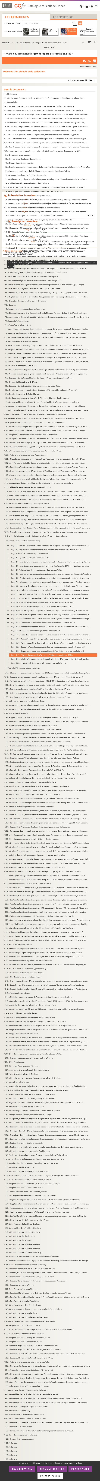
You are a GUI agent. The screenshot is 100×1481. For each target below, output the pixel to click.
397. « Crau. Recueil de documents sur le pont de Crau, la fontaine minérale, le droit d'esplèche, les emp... (47, 1382)
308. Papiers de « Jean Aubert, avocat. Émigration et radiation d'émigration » (36, 1155)
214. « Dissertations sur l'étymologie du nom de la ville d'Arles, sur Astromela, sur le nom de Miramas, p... (46, 891)
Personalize (80, 1469)
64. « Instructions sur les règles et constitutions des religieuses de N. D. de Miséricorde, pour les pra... (45, 284)
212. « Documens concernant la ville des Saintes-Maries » (28, 883)
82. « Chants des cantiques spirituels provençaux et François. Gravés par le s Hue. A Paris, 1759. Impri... (46, 357)
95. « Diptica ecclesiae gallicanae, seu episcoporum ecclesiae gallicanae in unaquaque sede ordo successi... (47, 410)
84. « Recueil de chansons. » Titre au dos (21, 365)
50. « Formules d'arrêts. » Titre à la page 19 (22, 252)
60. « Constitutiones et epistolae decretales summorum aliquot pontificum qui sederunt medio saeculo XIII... (46, 268)
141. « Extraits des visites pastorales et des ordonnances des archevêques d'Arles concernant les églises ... (46, 519)
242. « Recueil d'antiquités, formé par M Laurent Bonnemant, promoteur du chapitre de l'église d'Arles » (46, 989)
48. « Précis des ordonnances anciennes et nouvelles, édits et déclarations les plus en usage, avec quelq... (47, 244)
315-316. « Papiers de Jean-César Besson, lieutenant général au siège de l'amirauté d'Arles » (41, 1175)
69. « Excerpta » (11, 305)
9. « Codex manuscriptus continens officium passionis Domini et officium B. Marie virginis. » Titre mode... (47, 126)
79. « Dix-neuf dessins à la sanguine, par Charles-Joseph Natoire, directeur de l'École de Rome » (43, 345)
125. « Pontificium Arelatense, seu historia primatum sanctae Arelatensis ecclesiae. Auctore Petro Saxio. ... (46, 467)
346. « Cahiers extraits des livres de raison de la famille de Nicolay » (32, 1256)
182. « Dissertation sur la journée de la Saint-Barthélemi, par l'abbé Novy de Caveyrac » (40, 778)
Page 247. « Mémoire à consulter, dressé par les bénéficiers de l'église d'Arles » (42, 602)
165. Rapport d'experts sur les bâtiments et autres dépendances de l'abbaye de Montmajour (42, 717)
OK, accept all (22, 1469)
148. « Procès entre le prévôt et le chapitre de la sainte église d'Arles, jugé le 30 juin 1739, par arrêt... (45, 677)
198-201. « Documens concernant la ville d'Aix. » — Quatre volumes (31, 839)
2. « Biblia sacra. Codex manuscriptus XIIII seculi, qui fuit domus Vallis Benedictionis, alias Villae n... (45, 98)
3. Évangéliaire (11, 102)
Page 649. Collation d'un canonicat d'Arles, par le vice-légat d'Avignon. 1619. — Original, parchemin (51, 659)
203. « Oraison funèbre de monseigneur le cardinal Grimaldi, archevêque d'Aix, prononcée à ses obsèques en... (47, 847)
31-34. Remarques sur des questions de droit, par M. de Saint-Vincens (32, 207)
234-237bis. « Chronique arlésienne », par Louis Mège (26, 968)
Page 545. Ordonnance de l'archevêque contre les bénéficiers (35, 630)
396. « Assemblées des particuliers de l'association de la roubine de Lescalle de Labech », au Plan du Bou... (47, 1378)
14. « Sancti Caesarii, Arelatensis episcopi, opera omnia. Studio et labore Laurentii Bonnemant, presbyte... (46, 142)
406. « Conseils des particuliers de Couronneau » (24, 1414)
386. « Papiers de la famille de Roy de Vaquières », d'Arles (27, 1337)
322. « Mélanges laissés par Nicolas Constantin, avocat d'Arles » (30, 1195)
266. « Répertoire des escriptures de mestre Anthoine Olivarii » (29, 1058)
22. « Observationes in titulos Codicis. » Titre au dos (25, 175)
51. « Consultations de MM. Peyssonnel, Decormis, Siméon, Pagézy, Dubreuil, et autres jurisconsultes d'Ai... (47, 256)
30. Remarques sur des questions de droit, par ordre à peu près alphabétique (35, 203)
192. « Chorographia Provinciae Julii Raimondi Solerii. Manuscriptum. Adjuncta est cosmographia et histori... (46, 818)
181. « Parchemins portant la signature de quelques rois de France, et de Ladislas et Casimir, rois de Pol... (47, 774)
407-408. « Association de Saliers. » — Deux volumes (25, 1418)
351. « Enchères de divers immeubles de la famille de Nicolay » (30, 1268)
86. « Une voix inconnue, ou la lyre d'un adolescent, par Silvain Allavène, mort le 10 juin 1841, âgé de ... (46, 374)
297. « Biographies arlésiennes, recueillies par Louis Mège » (28, 1114)
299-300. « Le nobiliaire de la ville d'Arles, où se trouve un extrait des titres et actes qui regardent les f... (46, 1122)
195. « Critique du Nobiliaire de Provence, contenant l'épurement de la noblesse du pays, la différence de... (46, 831)
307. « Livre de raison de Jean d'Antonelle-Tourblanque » (27, 1151)
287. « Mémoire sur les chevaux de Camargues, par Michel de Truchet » (33, 1078)
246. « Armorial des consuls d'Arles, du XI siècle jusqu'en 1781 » (30, 1005)
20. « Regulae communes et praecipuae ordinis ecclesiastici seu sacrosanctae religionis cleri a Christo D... (47, 167)
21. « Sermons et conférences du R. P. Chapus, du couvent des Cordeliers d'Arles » (37, 171)
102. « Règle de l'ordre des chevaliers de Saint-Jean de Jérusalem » (31, 434)
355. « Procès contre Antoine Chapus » (20, 1285)
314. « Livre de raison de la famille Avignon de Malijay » (27, 1171)
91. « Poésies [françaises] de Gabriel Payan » (22, 394)
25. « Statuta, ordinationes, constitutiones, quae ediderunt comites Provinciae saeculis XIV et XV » (45, 187)
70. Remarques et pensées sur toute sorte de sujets (25, 309)
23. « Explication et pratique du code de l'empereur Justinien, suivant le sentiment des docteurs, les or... (46, 179)
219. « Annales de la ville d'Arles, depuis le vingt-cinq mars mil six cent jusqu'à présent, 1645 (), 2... (45, 912)
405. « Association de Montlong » (18, 1410)
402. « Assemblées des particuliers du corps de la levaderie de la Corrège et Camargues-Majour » (43, 1398)
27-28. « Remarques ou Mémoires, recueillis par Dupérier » (28, 195)
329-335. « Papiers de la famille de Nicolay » (22, 1224)
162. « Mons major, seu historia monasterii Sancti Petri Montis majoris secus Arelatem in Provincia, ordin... (47, 705)
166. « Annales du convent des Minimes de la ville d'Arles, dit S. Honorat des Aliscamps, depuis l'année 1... (47, 721)
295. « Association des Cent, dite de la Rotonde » (24, 1106)
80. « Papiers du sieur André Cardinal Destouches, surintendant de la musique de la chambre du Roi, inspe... (47, 349)
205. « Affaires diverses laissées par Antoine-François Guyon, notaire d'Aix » (35, 855)
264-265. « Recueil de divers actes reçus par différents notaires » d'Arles (33, 1054)
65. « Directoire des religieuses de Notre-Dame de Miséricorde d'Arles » (33, 288)
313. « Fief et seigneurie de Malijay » (19, 1167)
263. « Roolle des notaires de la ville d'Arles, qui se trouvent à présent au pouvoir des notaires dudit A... (46, 1049)
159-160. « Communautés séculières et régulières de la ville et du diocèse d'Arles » (37, 697)
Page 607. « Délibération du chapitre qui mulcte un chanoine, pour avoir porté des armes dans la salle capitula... (51, 639)
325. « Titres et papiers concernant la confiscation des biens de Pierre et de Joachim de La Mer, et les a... (46, 1208)
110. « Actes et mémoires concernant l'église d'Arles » (26, 455)
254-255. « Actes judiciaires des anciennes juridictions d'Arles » (30, 1017)
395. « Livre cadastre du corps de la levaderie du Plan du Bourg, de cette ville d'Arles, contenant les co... (46, 1374)
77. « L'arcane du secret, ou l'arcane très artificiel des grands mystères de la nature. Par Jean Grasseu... (46, 337)
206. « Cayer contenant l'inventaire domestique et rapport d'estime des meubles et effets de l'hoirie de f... (47, 859)
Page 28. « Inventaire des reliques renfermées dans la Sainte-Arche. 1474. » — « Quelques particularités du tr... (51, 566)
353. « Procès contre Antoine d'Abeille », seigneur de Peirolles (29, 1276)
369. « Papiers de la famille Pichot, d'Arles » (22, 1325)
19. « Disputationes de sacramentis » (19, 163)
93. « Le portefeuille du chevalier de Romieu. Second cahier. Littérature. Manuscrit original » (42, 402)
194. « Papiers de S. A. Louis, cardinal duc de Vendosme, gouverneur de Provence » (38, 827)
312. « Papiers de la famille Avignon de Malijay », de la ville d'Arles (31, 1163)
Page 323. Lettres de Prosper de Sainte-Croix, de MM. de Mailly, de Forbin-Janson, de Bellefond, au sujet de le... (51, 614)
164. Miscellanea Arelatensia (16, 713)
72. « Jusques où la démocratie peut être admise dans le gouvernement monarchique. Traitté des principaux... (47, 317)
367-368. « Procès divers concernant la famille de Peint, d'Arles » (30, 1321)
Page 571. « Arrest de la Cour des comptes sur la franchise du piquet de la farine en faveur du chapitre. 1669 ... (51, 634)
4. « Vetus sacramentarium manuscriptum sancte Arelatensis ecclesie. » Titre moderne (39, 106)
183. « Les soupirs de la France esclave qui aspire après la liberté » (31, 782)
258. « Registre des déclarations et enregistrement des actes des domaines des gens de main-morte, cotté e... (47, 1029)
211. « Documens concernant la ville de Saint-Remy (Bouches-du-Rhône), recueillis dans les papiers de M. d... (47, 879)
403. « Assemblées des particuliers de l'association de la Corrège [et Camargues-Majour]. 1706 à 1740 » (46, 1402)
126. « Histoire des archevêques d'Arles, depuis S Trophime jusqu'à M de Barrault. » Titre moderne (45, 471)
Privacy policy (50, 1476)
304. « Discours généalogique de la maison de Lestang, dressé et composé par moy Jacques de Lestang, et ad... (47, 1139)
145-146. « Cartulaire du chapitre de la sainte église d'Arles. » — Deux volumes (36, 536)
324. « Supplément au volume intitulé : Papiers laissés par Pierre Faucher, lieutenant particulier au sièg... (47, 1204)
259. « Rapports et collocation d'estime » (21, 1033)
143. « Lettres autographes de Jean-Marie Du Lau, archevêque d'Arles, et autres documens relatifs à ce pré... (47, 528)
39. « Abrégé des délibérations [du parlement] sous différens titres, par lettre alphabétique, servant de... (46, 228)
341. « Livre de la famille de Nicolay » (20, 1236)
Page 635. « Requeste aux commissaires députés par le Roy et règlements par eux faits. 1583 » (48, 651)
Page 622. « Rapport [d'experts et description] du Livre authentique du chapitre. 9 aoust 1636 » (48, 647)
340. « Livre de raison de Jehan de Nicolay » (22, 1232)
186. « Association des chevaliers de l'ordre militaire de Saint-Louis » (32, 794)
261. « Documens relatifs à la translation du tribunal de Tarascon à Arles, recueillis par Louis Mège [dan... (47, 1041)
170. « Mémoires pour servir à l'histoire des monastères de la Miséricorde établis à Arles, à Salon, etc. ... (46, 737)
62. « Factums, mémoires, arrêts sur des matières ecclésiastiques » (31, 276)
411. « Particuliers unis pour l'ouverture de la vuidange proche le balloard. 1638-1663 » (39, 1430)
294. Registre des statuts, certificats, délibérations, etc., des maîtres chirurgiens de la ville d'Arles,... (45, 1102)
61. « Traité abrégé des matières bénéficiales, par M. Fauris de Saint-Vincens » (36, 272)
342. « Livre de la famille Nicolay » (18, 1240)
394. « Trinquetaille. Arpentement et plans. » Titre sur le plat (29, 1370)
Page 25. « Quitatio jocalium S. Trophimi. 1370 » (30, 557)
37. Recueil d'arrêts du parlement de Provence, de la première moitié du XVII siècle (38, 219)
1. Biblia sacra (11, 94)
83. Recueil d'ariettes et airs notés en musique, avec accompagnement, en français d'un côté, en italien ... (47, 361)
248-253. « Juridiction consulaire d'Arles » (21, 1013)
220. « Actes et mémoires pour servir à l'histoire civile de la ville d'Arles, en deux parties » (40, 916)
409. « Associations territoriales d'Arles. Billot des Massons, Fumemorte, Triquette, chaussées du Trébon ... (47, 1422)
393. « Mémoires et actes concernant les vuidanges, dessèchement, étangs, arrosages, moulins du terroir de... (47, 1366)
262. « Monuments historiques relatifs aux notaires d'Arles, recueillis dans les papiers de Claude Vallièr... (46, 1045)
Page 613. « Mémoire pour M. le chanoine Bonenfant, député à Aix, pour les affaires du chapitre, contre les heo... (51, 643)
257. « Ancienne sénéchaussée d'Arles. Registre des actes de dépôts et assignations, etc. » (40, 1025)
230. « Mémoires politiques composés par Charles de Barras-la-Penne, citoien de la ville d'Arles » (43, 952)
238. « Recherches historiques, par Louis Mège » (24, 972)
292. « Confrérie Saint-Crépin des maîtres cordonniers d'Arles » (30, 1094)
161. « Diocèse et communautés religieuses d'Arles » (25, 701)
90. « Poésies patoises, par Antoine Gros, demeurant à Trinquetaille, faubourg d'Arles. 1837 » (42, 390)
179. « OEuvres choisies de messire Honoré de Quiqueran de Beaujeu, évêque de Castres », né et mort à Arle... (46, 766)
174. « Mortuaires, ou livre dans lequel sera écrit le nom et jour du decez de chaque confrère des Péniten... (46, 754)
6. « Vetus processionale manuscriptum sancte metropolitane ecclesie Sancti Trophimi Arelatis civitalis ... (47, 114)
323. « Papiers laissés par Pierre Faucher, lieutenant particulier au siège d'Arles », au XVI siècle (42, 1199)
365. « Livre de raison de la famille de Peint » (22, 1313)
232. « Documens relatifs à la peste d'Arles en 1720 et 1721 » (28, 960)
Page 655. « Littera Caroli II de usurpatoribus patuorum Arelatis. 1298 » (39, 663)
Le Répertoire (63, 17)
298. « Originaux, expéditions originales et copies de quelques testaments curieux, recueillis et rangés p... (46, 1118)
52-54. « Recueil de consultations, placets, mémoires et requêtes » (31, 260)
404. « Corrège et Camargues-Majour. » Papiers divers (26, 1406)
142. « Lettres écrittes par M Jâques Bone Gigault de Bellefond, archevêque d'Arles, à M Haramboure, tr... (47, 523)
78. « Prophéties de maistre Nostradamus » (22, 341)
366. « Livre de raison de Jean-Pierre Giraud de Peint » (26, 1317)
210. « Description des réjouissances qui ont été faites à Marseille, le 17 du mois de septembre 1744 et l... (46, 875)
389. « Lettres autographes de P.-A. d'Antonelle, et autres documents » (33, 1349)
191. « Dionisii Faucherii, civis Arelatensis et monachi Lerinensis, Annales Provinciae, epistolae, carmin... (47, 814)
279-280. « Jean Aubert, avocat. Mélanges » (22, 1066)
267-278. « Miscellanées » (15, 1062)
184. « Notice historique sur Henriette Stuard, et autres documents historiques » (37, 786)
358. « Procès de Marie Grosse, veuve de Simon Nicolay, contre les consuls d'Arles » (38, 1293)
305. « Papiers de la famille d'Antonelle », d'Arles (24, 1143)
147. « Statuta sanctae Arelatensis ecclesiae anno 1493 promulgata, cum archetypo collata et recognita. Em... (47, 673)
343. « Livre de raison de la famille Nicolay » (22, 1244)
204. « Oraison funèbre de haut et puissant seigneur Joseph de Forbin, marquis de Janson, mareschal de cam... (47, 851)
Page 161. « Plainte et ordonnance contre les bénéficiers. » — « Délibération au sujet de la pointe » (50, 590)
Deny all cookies (52, 1469)
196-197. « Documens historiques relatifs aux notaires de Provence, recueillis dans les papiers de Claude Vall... (46, 835)
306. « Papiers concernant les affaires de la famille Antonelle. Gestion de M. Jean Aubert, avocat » (44, 1147)
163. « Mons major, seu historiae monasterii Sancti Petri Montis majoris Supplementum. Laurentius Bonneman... (46, 709)
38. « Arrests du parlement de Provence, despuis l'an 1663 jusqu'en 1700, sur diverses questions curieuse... (47, 224)
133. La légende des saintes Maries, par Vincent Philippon (28, 487)
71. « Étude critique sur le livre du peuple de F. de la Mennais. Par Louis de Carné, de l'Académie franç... (46, 313)
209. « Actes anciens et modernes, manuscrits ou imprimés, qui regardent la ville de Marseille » (42, 871)
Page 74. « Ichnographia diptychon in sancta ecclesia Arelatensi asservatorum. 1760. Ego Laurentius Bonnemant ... (51, 582)
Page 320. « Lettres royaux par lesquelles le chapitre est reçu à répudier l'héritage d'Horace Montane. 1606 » (51, 610)
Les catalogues (17, 17)
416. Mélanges (11, 1443)
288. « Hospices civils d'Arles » (17, 1082)
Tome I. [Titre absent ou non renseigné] (24, 540)
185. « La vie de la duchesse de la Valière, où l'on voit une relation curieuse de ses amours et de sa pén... (46, 790)
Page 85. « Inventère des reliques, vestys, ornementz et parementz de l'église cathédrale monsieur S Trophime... (51, 586)
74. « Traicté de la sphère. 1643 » (18, 325)
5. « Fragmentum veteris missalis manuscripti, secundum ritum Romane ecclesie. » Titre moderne (44, 110)
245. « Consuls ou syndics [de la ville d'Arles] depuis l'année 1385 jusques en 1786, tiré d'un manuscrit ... (46, 1001)
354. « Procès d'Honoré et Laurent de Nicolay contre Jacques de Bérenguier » (36, 1281)
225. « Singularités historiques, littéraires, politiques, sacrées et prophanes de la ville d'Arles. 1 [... (44, 932)
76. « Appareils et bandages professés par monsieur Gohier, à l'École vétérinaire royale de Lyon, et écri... (46, 333)
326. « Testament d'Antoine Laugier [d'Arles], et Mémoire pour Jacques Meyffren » (37, 1212)
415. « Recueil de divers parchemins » (20, 1439)
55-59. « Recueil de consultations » (19, 264)
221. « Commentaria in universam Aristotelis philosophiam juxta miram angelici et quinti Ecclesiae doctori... (47, 920)
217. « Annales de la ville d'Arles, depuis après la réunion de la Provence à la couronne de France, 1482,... (47, 904)
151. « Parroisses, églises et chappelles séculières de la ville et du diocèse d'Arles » (37, 689)
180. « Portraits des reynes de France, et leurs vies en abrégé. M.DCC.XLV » (34, 770)
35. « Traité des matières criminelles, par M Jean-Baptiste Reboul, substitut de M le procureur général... (47, 211)
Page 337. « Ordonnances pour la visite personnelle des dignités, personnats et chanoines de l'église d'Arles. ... (51, 618)
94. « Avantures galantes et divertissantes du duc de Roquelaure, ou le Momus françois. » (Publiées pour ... (46, 406)
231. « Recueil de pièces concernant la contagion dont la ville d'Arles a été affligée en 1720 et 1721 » (44, 956)
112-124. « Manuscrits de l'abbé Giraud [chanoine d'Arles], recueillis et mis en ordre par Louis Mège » (45, 463)
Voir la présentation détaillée (80, 80)
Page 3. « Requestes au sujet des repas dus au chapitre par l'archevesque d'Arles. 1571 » (46, 549)
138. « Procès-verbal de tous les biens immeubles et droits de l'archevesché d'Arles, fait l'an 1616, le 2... (46, 507)
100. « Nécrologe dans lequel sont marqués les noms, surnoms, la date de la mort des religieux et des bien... (47, 426)
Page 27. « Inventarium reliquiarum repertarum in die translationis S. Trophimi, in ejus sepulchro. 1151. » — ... (51, 562)
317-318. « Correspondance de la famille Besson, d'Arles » (28, 1179)
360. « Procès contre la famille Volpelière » (22, 1301)
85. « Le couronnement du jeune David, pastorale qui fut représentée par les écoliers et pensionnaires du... (47, 369)
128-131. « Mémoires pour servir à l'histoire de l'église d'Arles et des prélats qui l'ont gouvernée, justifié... (46, 479)
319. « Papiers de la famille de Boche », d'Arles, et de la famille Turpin (32, 1183)
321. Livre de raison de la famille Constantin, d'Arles (26, 1191)
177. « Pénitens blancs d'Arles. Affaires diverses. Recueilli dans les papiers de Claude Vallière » (42, 758)
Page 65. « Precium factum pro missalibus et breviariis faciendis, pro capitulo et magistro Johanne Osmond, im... (51, 578)
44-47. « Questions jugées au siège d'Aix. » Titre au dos (26, 240)
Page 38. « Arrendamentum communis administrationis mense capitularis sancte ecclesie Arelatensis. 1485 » (51, 574)
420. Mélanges (11, 1459)
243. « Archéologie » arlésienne (17, 993)
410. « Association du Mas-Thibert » (19, 1426)
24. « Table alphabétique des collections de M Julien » (27, 183)
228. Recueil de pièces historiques (18, 944)
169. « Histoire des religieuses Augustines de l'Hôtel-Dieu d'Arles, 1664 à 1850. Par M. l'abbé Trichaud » (45, 733)
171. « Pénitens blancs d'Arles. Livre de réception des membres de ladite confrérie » (38, 741)
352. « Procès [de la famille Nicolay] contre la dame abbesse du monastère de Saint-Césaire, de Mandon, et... (47, 1272)
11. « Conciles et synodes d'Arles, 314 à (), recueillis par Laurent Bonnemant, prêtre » (42, 134)
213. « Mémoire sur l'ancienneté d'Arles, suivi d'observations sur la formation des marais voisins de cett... (47, 887)
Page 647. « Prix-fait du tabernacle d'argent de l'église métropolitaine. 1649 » (42, 655)
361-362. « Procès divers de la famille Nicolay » (23, 1305)
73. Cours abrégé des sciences (17, 321)
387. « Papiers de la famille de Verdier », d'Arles (23, 1341)
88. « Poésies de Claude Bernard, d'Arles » (21, 382)
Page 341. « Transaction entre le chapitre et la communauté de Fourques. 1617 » (43, 622)
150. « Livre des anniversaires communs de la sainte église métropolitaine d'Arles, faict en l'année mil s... (47, 685)
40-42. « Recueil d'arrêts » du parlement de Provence (26, 232)
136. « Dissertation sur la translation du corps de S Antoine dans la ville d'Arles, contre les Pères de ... (45, 499)
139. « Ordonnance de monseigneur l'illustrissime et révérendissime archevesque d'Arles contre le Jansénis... (47, 511)
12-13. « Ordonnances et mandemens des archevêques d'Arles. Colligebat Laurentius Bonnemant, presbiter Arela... (46, 138)
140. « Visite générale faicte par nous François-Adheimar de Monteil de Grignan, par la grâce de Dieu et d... (47, 515)
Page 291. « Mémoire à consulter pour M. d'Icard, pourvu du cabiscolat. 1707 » (42, 606)
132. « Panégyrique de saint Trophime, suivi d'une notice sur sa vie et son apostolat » (39, 483)
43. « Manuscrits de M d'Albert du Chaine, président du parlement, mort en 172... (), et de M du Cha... (46, 236)
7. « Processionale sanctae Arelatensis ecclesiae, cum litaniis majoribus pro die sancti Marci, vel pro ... (46, 118)
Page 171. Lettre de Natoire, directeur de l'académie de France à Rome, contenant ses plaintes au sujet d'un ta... (51, 594)
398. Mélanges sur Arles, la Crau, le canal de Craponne (27, 1386)
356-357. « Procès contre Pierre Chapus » (21, 1289)
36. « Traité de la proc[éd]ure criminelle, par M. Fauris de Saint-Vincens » (34, 215)
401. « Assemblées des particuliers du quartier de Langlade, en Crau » (32, 1394)
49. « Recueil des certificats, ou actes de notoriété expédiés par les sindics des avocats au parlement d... (46, 248)
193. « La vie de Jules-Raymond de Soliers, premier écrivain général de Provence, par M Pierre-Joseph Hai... (47, 822)
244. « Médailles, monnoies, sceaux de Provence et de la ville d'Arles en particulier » (38, 997)
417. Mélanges (11, 1447)
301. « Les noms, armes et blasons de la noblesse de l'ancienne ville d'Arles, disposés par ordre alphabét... (47, 1126)
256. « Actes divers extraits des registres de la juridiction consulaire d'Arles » (35, 1021)
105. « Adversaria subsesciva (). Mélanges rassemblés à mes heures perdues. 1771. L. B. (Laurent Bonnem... (46, 442)
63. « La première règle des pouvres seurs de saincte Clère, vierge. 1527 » (33, 280)
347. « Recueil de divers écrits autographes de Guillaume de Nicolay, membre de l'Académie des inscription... (47, 1260)
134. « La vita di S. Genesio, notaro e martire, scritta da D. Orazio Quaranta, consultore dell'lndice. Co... (46, 491)
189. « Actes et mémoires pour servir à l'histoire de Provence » (29, 806)
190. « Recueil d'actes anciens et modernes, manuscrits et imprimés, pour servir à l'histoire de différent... (46, 810)
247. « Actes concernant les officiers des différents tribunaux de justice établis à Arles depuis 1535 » (44, 1009)
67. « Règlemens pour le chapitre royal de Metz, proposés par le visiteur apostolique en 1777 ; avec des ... (46, 296)
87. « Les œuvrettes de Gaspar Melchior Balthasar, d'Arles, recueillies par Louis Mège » (39, 378)
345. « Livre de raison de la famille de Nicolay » (23, 1252)
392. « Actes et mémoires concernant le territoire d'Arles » (28, 1362)
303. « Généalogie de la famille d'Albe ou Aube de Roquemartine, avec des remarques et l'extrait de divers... (46, 1135)
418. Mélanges (11, 1451)
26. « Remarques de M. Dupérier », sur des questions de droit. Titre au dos (34, 191)
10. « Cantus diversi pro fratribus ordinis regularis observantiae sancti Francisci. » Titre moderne (43, 130)
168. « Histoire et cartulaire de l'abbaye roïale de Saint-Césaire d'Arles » (33, 729)
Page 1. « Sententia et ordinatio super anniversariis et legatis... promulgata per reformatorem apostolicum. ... (51, 545)
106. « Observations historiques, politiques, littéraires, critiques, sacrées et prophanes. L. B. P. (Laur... (45, 446)
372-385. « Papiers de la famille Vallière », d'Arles (24, 1333)
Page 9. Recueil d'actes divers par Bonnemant (29, 553)
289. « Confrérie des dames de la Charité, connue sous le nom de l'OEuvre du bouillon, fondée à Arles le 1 (46, 1086)
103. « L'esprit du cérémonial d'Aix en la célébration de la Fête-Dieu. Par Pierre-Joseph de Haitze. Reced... (47, 438)
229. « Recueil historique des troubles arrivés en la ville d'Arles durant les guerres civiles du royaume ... (46, 948)
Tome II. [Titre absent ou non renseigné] (24, 668)
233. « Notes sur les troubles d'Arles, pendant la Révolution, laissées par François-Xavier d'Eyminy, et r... (46, 964)
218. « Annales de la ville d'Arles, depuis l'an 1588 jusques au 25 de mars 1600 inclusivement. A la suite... (46, 908)
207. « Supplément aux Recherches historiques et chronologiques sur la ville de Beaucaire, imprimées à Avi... (46, 863)
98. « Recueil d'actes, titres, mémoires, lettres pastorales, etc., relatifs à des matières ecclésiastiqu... (45, 418)
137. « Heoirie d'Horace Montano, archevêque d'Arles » (27, 503)
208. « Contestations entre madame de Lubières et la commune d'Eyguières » (35, 867)
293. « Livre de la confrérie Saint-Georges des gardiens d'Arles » (30, 1098)
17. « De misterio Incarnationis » (18, 155)
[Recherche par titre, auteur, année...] (47, 23)
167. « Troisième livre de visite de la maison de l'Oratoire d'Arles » (31, 725)
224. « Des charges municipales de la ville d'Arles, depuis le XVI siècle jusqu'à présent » (39, 928)
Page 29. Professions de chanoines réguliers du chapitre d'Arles (36, 570)
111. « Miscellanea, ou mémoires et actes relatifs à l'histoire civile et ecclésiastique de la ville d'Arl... (45, 459)
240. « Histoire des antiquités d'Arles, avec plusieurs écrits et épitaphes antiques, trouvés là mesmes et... (46, 981)
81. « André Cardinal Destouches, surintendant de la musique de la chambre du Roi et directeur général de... (47, 353)
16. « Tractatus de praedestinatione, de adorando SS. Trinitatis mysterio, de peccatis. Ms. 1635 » (43, 151)
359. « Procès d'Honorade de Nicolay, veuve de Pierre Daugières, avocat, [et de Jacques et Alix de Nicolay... (47, 1297)
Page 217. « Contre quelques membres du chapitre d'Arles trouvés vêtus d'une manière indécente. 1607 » (51, 598)
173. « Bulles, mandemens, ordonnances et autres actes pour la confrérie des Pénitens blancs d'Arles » (45, 750)
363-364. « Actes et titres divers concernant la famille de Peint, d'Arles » (33, 1309)
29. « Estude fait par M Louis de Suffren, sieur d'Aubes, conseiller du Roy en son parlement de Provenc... (47, 199)
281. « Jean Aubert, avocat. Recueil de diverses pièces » (27, 1070)
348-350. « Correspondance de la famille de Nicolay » (26, 1264)
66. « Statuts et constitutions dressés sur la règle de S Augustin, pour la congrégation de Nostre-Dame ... (47, 292)
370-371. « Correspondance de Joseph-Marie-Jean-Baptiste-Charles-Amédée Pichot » (39, 1329)
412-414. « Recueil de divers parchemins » (21, 1435)
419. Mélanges (11, 1455)
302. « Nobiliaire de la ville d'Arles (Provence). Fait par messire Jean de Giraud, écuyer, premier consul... (46, 1131)
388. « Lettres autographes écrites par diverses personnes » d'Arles (31, 1345)
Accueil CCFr (7, 42)
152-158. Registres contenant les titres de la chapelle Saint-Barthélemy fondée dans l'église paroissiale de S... (46, 693)
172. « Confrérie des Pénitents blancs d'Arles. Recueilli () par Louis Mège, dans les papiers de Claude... (46, 745)
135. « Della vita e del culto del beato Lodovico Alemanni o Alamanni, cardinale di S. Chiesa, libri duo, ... (47, 495)
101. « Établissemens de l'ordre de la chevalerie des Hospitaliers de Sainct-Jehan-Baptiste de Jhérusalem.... (46, 430)
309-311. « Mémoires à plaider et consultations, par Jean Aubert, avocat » (34, 1159)
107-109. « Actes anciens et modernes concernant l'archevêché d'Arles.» (33, 451)
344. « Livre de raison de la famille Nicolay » (22, 1248)
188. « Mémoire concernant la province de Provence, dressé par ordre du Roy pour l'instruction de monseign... (47, 802)
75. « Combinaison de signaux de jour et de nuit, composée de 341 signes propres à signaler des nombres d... (47, 329)
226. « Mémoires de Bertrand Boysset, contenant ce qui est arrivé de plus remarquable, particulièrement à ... (46, 936)
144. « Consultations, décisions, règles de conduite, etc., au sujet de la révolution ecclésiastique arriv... (46, 532)
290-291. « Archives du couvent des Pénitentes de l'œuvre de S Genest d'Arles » (36, 1090)
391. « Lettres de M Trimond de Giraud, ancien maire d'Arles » (29, 1357)
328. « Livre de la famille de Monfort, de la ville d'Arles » (27, 1220)
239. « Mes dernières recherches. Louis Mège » (23, 977)
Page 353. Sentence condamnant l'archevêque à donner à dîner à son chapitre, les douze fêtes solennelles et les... (51, 626)
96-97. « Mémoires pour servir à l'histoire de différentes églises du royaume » (35, 414)
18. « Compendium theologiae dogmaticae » (23, 159)
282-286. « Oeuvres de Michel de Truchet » (21, 1074)
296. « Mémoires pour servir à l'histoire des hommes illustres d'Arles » (32, 1110)
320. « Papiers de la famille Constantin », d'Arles (24, 1187)
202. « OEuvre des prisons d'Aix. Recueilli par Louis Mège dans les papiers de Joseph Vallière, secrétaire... (47, 843)
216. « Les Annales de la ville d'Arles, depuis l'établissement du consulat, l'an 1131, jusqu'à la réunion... (46, 900)
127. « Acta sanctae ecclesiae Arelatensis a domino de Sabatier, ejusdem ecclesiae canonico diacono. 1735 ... (46, 475)
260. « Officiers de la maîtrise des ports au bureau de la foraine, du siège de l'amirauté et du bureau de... (46, 1037)
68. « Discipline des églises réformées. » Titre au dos (25, 301)
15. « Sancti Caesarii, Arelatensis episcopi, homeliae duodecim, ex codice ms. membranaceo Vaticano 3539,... (47, 147)
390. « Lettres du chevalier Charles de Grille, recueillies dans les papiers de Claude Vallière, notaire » (45, 1353)
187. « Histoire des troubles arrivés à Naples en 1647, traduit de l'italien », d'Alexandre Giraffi (42, 798)
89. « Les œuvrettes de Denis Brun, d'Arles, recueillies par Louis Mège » (33, 386)
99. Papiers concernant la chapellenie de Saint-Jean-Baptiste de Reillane (34, 422)
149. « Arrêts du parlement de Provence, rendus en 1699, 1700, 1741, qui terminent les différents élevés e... (47, 681)
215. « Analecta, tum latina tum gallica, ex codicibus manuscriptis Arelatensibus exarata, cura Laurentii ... (46, 895)
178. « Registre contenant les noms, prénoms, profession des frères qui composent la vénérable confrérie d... (47, 762)
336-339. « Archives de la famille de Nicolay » (23, 1228)
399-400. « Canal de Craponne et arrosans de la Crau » (26, 1390)
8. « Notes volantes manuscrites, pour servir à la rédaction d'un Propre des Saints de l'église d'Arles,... (45, 122)
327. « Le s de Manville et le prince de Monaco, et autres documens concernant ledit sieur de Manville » (46, 1216)
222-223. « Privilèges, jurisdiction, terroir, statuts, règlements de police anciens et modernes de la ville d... (46, 924)
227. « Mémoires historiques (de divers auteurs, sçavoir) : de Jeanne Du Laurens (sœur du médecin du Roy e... (46, 940)
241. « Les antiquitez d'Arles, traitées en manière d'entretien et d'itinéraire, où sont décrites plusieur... (45, 985)
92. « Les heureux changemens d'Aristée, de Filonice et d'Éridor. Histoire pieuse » (37, 398)
